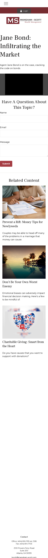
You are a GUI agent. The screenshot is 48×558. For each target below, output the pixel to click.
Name (3, 112)
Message (5, 142)
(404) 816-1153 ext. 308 (27, 541)
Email (3, 127)
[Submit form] (6, 164)
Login (24, 11)
